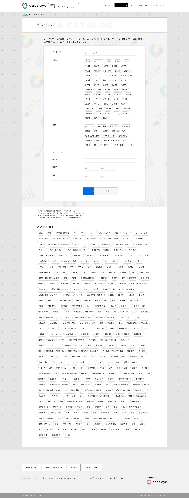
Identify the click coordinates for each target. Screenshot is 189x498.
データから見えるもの (54, 467)
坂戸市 (116, 89)
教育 (132, 344)
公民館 (105, 288)
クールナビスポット (110, 238)
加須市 (123, 66)
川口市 (126, 61)
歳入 (54, 361)
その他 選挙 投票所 (45, 255)
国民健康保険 (77, 305)
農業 (115, 412)
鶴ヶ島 (67, 434)
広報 (145, 328)
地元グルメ (125, 305)
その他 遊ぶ (131, 249)
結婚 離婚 (136, 384)
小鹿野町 (127, 108)
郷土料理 (113, 417)
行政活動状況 (119, 395)
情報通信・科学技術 (93, 140)
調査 (88, 406)
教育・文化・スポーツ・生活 (115, 140)
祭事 (74, 384)
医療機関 (86, 299)
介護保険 (93, 271)
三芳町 (96, 99)
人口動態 (74, 271)
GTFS (83, 232)
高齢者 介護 (42, 434)
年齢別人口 (101, 328)
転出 (75, 412)
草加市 (114, 75)
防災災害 (79, 423)
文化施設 (142, 350)
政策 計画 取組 (65, 344)
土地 (88, 305)
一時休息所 (127, 260)
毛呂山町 (106, 99)
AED (49, 232)
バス (130, 255)
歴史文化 (92, 361)
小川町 (96, 104)
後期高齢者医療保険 (76, 339)
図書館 (41, 305)
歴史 (70, 361)
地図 (67, 311)
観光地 (100, 401)
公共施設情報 (55, 288)
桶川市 (96, 85)
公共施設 (41, 288)
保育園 (73, 277)
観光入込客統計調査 (75, 401)
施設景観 (114, 356)
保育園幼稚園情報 (87, 277)
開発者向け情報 (116, 477)
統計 (40, 389)
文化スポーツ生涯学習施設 (113, 350)
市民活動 (144, 322)
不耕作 (50, 266)
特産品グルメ (129, 372)
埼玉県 (87, 61)
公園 (66, 288)
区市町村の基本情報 (63, 299)
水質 (125, 361)
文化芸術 (41, 356)
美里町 (98, 113)
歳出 (62, 361)
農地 (94, 412)
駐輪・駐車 (115, 429)
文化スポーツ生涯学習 (89, 350)
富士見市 (88, 89)
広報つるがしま (56, 333)
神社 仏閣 (53, 384)
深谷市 (96, 75)
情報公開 (103, 339)
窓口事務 (97, 384)
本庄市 (87, 71)
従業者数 (92, 339)
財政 (123, 406)
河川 (66, 367)
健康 (123, 277)
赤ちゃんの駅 (56, 412)
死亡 (101, 361)
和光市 (123, 80)
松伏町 (105, 118)
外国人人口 (127, 311)
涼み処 (101, 367)
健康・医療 (145, 277)
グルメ (125, 238)
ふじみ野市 (118, 94)
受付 (113, 299)
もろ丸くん (42, 260)
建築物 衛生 (138, 333)
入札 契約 (98, 282)
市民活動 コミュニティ (47, 328)
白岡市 (128, 94)
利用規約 (25, 495)
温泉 (110, 367)
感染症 (113, 339)
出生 (112, 294)
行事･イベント (70, 395)
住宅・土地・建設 (92, 135)
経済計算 (124, 384)
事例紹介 (73, 467)
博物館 (97, 299)
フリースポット (142, 255)
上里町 (116, 113)
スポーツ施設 (73, 249)
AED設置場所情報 (62, 232)
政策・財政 (79, 344)
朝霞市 (105, 80)
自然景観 (126, 389)
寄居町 (124, 113)
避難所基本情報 (100, 417)
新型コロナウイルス (79, 356)
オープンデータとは (96, 477)
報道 (107, 311)
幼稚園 (112, 328)
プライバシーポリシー (38, 495)
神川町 (107, 113)
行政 (82, 395)
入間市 (96, 80)
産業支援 (111, 378)
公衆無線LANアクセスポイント (50, 294)
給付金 (146, 384)
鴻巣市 (87, 75)
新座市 (87, 85)
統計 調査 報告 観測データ (56, 389)
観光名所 (90, 401)
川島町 (105, 104)
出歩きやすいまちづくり (96, 294)
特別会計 (84, 372)
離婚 (133, 423)
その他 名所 (118, 249)
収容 (106, 299)
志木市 (114, 80)
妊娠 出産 (49, 316)
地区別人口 (57, 311)
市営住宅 (111, 322)
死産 (109, 361)
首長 (83, 429)
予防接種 (99, 266)
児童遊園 (86, 282)
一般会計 (139, 260)
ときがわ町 (89, 108)
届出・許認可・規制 (87, 322)
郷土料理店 (126, 417)
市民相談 (63, 328)
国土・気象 (89, 126)
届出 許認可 (54, 322)
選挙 (59, 417)
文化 (40, 350)
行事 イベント (55, 395)
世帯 (72, 266)
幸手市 (124, 89)
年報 (82, 328)
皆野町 (108, 108)
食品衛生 (74, 429)
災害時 (134, 367)
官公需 (121, 316)
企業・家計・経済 (118, 131)
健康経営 (53, 282)
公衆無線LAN (130, 288)
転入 (67, 412)
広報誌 (96, 333)
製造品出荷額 (141, 395)
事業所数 (120, 266)
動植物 (41, 232)
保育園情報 (103, 277)
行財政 (87, 145)
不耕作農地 (61, 266)
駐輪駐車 (137, 429)
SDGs (100, 232)
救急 (89, 344)
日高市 (98, 94)
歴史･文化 (80, 361)
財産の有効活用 (135, 406)
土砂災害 (113, 305)
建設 (40, 339)
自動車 (108, 389)
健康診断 (64, 282)
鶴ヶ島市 (88, 94)
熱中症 (144, 367)
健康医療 (41, 282)
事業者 (141, 266)
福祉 (82, 384)
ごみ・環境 (65, 243)
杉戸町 (96, 118)
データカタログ (31, 467)
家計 (130, 316)
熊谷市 (117, 61)
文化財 (52, 356)
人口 (64, 271)
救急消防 (123, 344)
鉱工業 (87, 131)
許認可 (79, 406)
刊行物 (120, 294)
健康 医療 (132, 277)
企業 (102, 271)
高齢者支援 (56, 434)
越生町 (116, 99)
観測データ (57, 406)
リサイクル (85, 260)
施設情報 (103, 356)
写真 (81, 294)
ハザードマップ (118, 255)
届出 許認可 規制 (69, 322)
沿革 (74, 367)
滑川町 (124, 99)
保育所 (114, 277)
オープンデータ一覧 (60, 238)
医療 (77, 299)
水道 (133, 361)
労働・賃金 (114, 126)
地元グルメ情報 (140, 305)
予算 (89, 266)
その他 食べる (62, 255)
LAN (91, 232)
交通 (56, 271)
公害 (85, 288)
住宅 (133, 271)
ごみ (40, 243)
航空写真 (138, 389)
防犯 (88, 423)
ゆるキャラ (55, 260)
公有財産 (95, 288)
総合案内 (88, 389)
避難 (67, 417)
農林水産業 (126, 126)
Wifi (116, 232)
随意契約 (98, 423)
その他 (129, 145)
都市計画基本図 (44, 423)
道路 (40, 417)
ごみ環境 (92, 243)
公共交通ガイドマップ (139, 282)
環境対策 (53, 378)
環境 (148, 372)
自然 (117, 389)
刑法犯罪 (131, 294)
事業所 (109, 266)
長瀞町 (117, 108)
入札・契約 (122, 282)
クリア (107, 190)
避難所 (87, 417)
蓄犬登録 (41, 395)
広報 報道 (42, 333)
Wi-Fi (108, 232)
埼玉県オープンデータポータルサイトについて (63, 477)
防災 (56, 423)
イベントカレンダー (141, 232)
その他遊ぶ (76, 255)
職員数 (98, 389)
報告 (99, 311)
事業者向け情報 (44, 271)
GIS (75, 232)
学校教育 (99, 316)
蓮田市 (107, 89)
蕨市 (131, 75)
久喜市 (105, 85)
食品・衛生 (62, 429)
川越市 (108, 61)
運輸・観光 (122, 135)
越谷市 (123, 75)
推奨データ (125, 339)
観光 (61, 401)
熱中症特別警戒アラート (47, 372)
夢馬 (40, 316)
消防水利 (91, 367)
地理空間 (77, 311)
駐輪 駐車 (103, 429)
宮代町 (87, 118)
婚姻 (59, 316)
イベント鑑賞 (43, 238)
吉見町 (114, 104)
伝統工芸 (112, 271)
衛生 (130, 395)
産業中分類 (99, 378)
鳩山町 (123, 104)
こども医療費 (137, 238)
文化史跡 (130, 350)
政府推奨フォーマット (46, 344)
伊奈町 (87, 99)
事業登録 (131, 266)
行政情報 (91, 395)
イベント (125, 232)
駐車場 (92, 429)
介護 (83, 271)
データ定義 (104, 255)
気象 (117, 361)
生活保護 (76, 378)
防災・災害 (67, 423)
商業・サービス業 (101, 131)
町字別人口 (140, 378)
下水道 (41, 266)
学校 (90, 316)
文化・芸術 (72, 350)
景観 (123, 356)
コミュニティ (79, 243)
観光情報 (135, 401)
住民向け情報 (144, 271)
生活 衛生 (64, 378)
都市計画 (138, 417)
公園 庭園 (75, 288)
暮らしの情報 (43, 361)
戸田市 (87, 80)
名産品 (122, 299)
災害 (126, 367)
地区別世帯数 (43, 311)
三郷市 (98, 89)
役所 (63, 339)
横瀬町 (100, 108)
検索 (81, 190)
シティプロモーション (140, 243)
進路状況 (142, 412)
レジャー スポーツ (111, 260)
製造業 (41, 401)
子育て (68, 316)
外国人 (116, 311)
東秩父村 (88, 113)
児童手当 (75, 282)
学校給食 (110, 316)
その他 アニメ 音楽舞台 (100, 249)
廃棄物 (126, 333)
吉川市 (107, 94)
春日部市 (108, 71)
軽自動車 (85, 412)
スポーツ (41, 249)
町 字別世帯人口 (125, 378)
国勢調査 (64, 305)
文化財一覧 (63, 356)
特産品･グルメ (114, 372)
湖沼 (118, 367)
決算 (58, 367)
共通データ (70, 294)
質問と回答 (42, 412)
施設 (93, 356)
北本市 (114, 85)
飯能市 (114, 66)
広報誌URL (107, 333)
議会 (107, 406)
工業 (101, 322)
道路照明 (49, 417)
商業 (131, 299)
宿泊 (137, 316)
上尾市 (105, 75)
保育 (65, 277)
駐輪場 (126, 429)
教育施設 (142, 344)
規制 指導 (51, 401)
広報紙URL (85, 333)
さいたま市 (98, 61)
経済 (115, 384)
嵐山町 (87, 104)
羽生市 (126, 71)
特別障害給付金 (98, 372)
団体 (139, 299)
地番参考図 (89, 311)
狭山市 (117, 71)
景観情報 (133, 356)
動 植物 (141, 294)
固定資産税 (52, 305)
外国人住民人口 (142, 311)
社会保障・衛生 (117, 145)
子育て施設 (79, 316)
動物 (49, 299)
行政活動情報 (104, 395)
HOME (25, 15)
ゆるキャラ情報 (70, 260)
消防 (81, 367)
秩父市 (96, 66)
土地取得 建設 (100, 305)
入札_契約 (110, 282)
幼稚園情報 (123, 328)
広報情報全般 (71, 333)
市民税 (73, 328)
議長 (115, 406)
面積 (141, 423)
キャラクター (78, 238)
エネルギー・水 (108, 135)
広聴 (118, 333)
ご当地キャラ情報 (121, 243)
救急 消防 (99, 344)
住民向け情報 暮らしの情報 (48, 277)
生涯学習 (87, 378)
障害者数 (123, 423)
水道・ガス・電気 (45, 367)
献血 (140, 372)
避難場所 (76, 417)
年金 (90, 328)
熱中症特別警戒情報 (69, 372)
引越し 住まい (51, 339)
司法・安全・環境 (101, 145)
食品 (40, 429)
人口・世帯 (102, 126)
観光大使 (124, 401)
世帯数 (80, 266)
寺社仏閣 (41, 322)
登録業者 (41, 384)
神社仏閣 (64, 384)
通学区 (124, 412)
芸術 (147, 389)
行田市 (87, 66)
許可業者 (69, 406)
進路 (133, 412)
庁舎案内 (135, 328)
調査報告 (98, 406)
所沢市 (105, 66)
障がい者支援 (111, 423)
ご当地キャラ (105, 243)
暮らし (143, 356)
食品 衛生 (49, 429)
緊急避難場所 (75, 389)
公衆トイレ (116, 288)
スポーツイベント (56, 249)
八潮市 (123, 85)
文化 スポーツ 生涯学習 (55, 350)
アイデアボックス (92, 467)
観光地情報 (112, 401)
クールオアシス (93, 238)
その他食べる (90, 255)
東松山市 (97, 71)
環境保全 (41, 378)
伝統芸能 (123, 271)
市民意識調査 (132, 322)
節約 (107, 384)
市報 (120, 322)
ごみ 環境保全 (51, 243)
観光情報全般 (43, 406)
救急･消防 (111, 344)
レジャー (97, 260)
